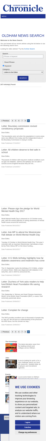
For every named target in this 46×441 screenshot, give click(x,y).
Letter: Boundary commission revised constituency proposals (19, 127)
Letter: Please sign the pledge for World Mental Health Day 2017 (20, 209)
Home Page (9, 418)
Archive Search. (29, 49)
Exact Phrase (8, 62)
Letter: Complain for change (14, 310)
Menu (4, 16)
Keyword (7, 66)
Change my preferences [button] (27, 432)
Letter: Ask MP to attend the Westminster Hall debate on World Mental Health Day (21, 233)
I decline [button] (27, 427)
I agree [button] (27, 422)
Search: (5, 54)
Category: (6, 69)
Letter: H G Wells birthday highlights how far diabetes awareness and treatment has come (23, 259)
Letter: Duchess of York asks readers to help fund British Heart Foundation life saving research (22, 284)
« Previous (5, 121)
